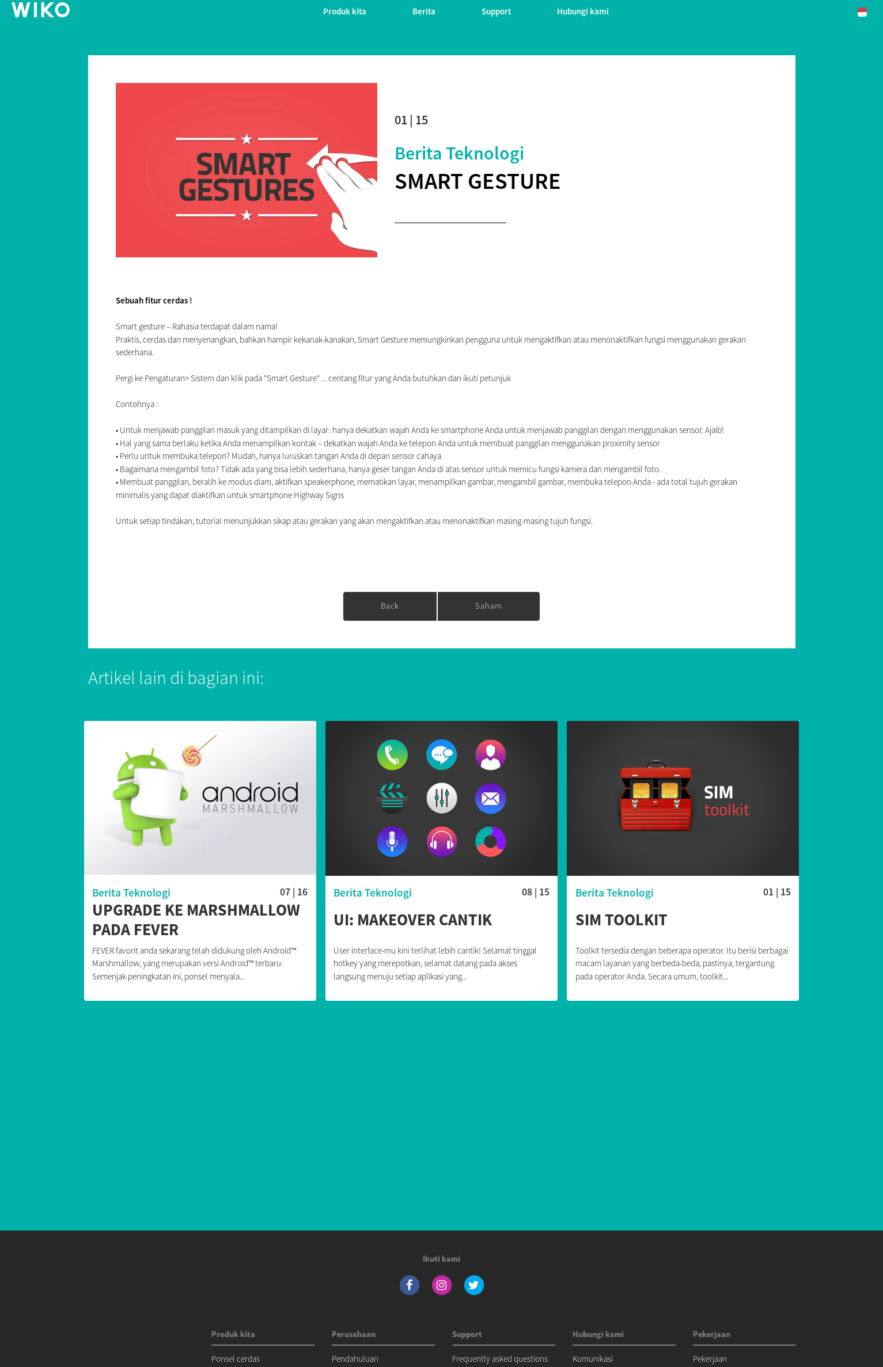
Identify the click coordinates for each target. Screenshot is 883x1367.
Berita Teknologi (459, 153)
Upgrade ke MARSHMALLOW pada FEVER (196, 920)
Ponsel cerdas (235, 1358)
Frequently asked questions (500, 1358)
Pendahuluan (355, 1358)
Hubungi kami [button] (583, 11)
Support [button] (496, 11)
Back (390, 606)
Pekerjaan (710, 1358)
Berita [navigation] (423, 11)
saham (488, 606)
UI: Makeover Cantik (413, 920)
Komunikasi (593, 1358)
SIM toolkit (621, 920)
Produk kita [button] (344, 11)
